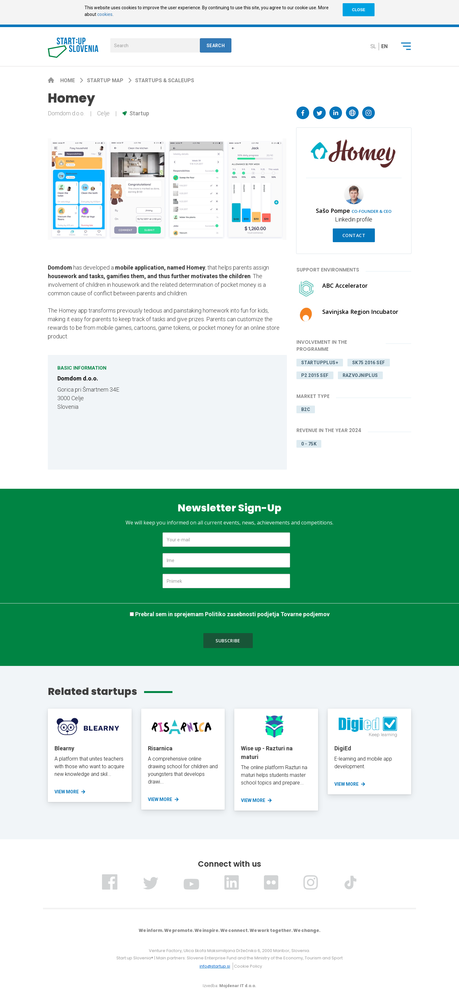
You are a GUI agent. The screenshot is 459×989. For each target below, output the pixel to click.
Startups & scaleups (164, 80)
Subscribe (227, 641)
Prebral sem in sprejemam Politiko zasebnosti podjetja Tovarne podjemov (232, 614)
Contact (353, 235)
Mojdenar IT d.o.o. (237, 985)
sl (373, 46)
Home (68, 80)
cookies (105, 14)
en (384, 46)
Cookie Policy (248, 966)
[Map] (224, 412)
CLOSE (358, 10)
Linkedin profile (353, 219)
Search (216, 45)
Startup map (106, 80)
